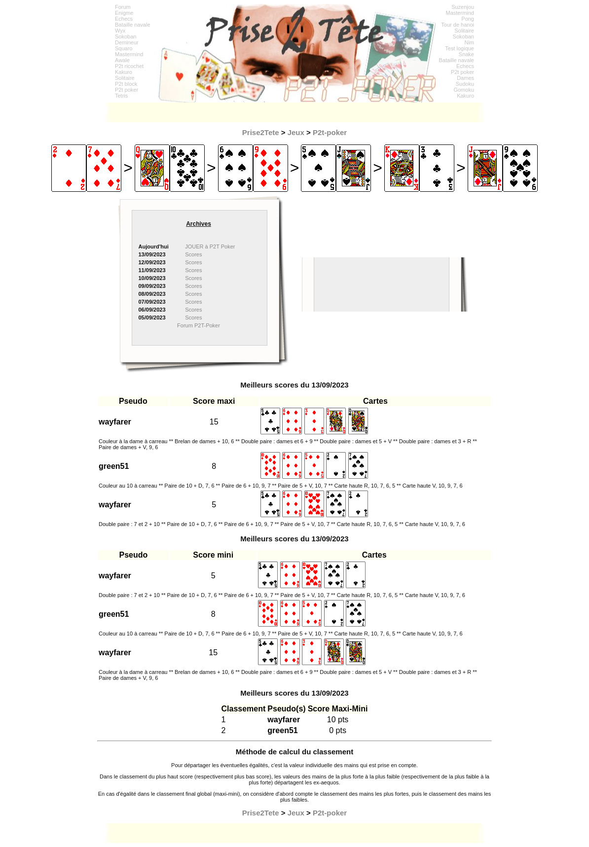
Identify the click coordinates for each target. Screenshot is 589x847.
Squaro (123, 48)
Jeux (296, 132)
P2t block (126, 84)
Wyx (120, 31)
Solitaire (125, 78)
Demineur (127, 42)
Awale (122, 60)
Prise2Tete (260, 132)
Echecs (124, 19)
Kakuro (123, 72)
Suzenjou (462, 7)
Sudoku (465, 84)
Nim (469, 42)
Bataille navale (132, 25)
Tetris (121, 96)
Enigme (124, 13)
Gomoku (463, 90)
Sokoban (125, 36)
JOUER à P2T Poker (210, 246)
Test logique (459, 48)
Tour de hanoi (457, 25)
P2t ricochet (129, 66)
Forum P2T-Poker (198, 325)
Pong (467, 19)
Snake (466, 54)
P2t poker (126, 90)
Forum (123, 7)
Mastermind (129, 54)
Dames (465, 78)
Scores (193, 254)
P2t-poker (330, 132)
